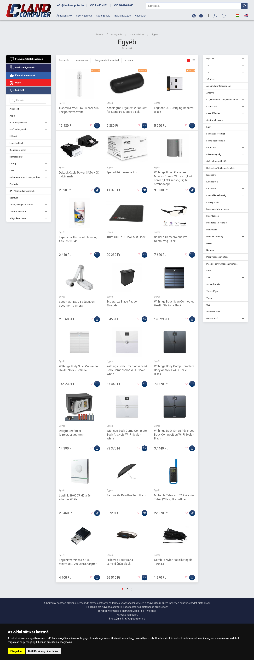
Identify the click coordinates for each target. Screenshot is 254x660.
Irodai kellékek (137, 29)
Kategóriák (116, 29)
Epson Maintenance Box (122, 166)
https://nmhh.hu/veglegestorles (127, 612)
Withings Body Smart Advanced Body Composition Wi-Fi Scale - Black (174, 428)
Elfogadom (16, 651)
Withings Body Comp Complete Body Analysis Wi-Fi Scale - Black (174, 364)
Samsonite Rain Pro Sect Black (126, 489)
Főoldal (99, 29)
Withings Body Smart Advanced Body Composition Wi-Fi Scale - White (127, 364)
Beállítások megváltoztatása (43, 651)
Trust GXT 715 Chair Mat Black (126, 231)
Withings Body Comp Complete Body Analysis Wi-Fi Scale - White (127, 428)
